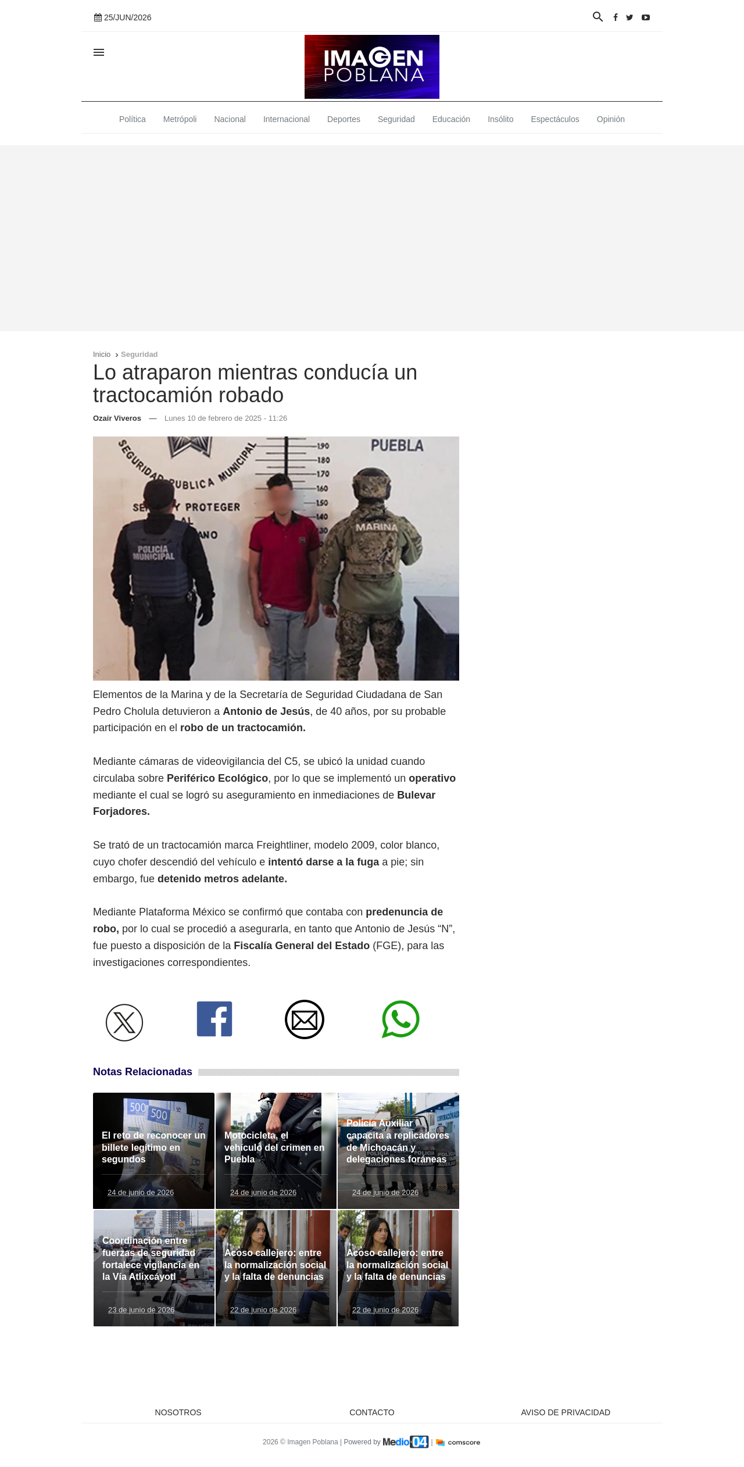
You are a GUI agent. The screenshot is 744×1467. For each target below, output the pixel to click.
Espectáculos (555, 119)
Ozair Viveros (117, 418)
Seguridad (396, 119)
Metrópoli (180, 119)
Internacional (286, 119)
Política (132, 119)
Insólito (500, 119)
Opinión (611, 119)
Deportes (343, 119)
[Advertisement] (372, 238)
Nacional (229, 119)
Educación (451, 119)
